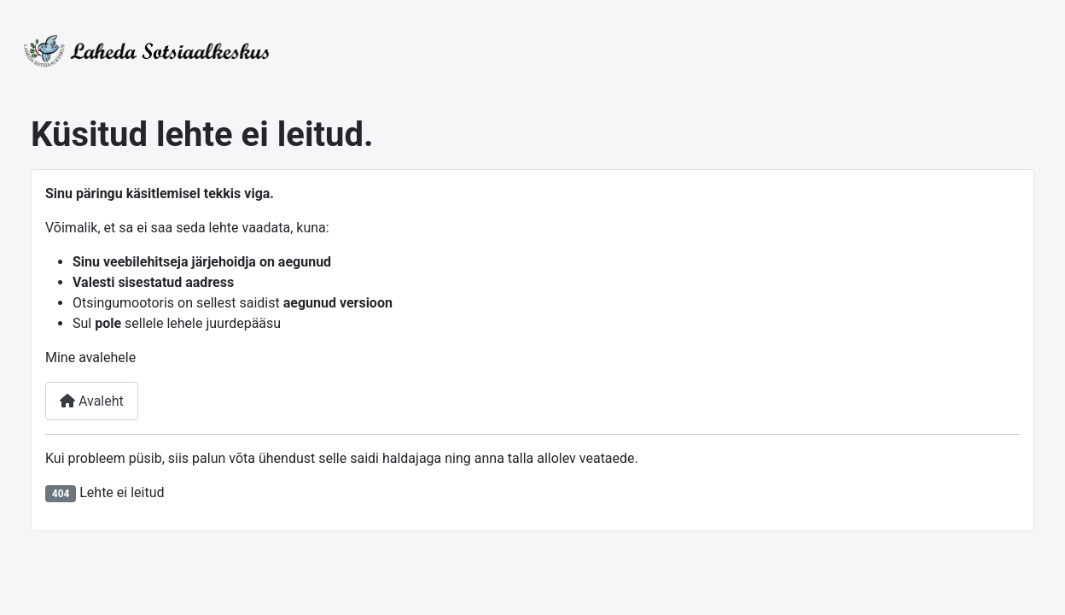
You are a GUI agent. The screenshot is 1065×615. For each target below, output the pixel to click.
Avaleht (92, 401)
